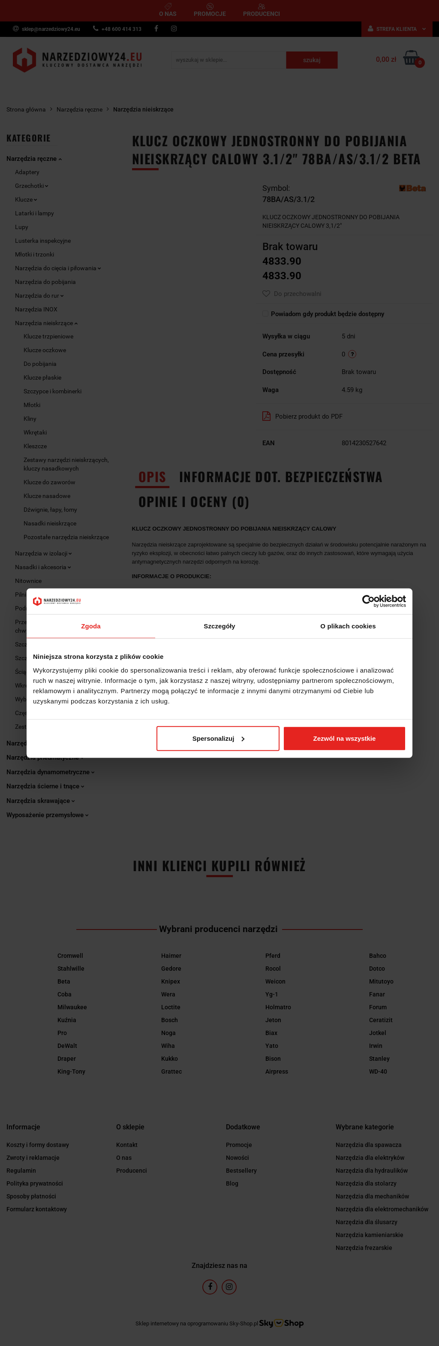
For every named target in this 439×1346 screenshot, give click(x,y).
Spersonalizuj (218, 738)
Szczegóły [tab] (219, 626)
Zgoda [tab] (91, 626)
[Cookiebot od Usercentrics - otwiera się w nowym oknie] (368, 601)
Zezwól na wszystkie (344, 738)
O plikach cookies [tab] (348, 626)
